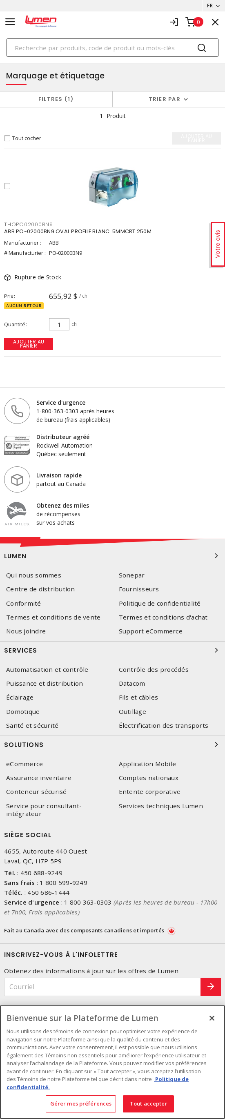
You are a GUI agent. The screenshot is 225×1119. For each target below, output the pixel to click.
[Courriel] (102, 987)
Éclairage (19, 697)
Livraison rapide (59, 475)
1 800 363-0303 (88, 902)
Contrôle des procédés (154, 669)
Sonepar (132, 575)
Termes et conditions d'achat (163, 617)
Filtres (56, 99)
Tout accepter (148, 1103)
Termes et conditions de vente (53, 617)
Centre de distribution (40, 589)
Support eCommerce (151, 631)
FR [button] (210, 5)
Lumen (112, 555)
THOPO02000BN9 (28, 224)
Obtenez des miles (62, 505)
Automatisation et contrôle (47, 669)
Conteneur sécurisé (36, 792)
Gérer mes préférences (81, 1103)
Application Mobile (147, 764)
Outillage (132, 712)
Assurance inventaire (38, 778)
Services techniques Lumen (161, 806)
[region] (112, 1062)
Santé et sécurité (32, 725)
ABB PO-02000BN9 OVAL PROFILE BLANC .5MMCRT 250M (77, 231)
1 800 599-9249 (63, 882)
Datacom (132, 683)
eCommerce (24, 764)
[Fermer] (212, 1018)
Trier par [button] (164, 99)
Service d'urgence (60, 402)
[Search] (112, 47)
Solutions (112, 744)
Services (112, 650)
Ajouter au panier (29, 343)
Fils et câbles (138, 697)
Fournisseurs (139, 589)
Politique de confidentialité (160, 603)
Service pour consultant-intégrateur (44, 810)
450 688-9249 (41, 873)
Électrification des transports (164, 725)
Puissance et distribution (44, 683)
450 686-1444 (48, 892)
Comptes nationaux (148, 778)
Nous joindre (26, 631)
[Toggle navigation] (10, 22)
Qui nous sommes (33, 575)
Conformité (23, 603)
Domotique (23, 712)
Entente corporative (150, 792)
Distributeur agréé (62, 437)
